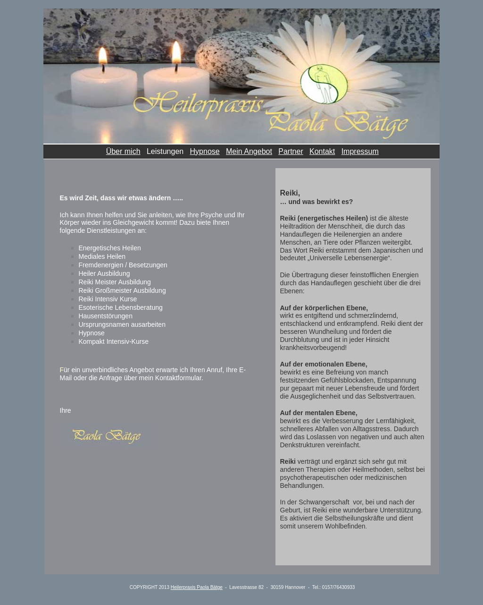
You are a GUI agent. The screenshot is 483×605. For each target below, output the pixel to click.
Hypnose (205, 151)
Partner (290, 151)
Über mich (123, 151)
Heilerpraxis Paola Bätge (197, 587)
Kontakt (322, 151)
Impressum (360, 151)
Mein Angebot (249, 151)
